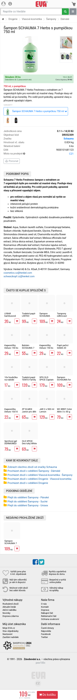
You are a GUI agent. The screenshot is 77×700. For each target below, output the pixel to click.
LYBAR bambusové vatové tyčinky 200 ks (11, 317)
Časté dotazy (47, 628)
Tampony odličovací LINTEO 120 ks (64, 316)
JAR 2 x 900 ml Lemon (46, 410)
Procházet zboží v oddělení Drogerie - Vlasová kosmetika (39, 478)
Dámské (65, 19)
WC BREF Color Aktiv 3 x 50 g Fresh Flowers (64, 411)
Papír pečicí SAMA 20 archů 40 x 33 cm (63, 349)
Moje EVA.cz (9, 628)
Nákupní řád (47, 613)
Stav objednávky (11, 631)
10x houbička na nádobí (11, 378)
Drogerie (13, 19)
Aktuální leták (9, 607)
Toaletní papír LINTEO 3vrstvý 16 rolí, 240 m (29, 317)
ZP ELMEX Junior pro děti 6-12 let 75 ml (29, 411)
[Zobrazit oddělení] (73, 11)
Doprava (45, 610)
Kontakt (45, 607)
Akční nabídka (9, 610)
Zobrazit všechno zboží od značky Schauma (32, 467)
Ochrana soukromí (50, 619)
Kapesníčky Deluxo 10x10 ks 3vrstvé (11, 411)
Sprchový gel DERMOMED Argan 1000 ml (11, 443)
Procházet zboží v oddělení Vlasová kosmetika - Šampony (39, 475)
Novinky (6, 613)
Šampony (51, 19)
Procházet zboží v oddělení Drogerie (27, 483)
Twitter (44, 637)
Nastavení (7, 634)
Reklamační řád (48, 616)
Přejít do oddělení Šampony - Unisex (27, 505)
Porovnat (11, 161)
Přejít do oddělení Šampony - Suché (27, 501)
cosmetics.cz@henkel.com (18, 272)
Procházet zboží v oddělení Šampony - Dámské (33, 470)
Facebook (46, 634)
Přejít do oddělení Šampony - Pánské (28, 497)
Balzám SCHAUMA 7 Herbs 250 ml (28, 348)
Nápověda (46, 631)
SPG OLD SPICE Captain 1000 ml (46, 380)
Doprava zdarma (11, 616)
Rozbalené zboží (11, 604)
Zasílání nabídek (11, 637)
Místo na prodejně (39, 154)
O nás (44, 604)
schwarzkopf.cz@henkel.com (19, 276)
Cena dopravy (63, 80)
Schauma (69, 138)
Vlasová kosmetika (32, 19)
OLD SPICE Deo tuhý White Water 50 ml (29, 443)
